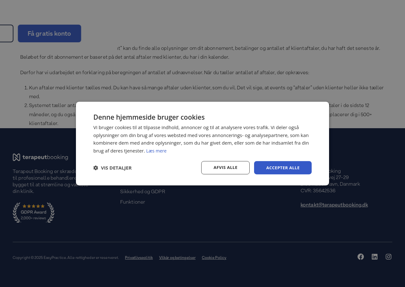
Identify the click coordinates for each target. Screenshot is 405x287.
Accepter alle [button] (282, 167)
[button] (112, 167)
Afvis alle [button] (223, 167)
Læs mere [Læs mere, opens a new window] (157, 150)
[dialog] (202, 143)
